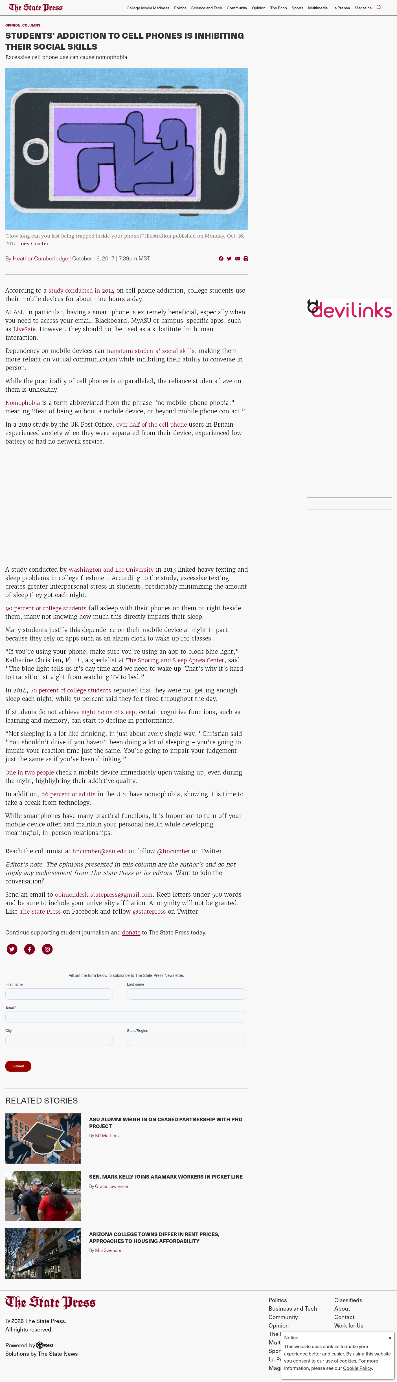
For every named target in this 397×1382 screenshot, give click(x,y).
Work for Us (348, 1326)
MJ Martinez (107, 1136)
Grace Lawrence (111, 1187)
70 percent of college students (73, 690)
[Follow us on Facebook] (31, 949)
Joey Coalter (34, 244)
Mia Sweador (108, 1251)
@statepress (152, 911)
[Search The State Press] (379, 8)
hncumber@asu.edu (101, 851)
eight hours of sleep (110, 712)
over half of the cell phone (154, 424)
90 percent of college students (48, 608)
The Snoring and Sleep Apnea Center (178, 660)
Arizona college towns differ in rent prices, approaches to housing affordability (154, 1238)
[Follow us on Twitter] (12, 949)
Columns (31, 25)
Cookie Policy (357, 1368)
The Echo (278, 8)
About (342, 1309)
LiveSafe (25, 329)
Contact (344, 1317)
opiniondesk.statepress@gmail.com (106, 894)
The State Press (41, 911)
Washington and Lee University (113, 569)
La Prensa (341, 8)
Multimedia (318, 8)
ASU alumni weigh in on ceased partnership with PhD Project (165, 1123)
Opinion (259, 8)
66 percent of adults (70, 794)
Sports (297, 8)
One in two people (31, 772)
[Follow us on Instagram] (49, 949)
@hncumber (178, 851)
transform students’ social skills (152, 350)
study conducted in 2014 (83, 290)
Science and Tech (206, 8)
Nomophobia (23, 402)
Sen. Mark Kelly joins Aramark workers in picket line (166, 1177)
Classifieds (348, 1300)
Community (237, 8)
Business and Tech (293, 1309)
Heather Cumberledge (40, 258)
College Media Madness (148, 8)
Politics (180, 8)
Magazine (363, 8)
